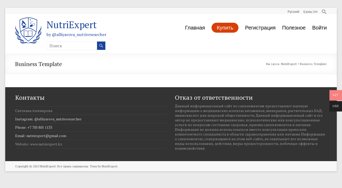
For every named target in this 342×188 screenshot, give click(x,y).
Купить (225, 27)
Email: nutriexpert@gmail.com (40, 135)
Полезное (294, 27)
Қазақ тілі (310, 11)
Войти (319, 27)
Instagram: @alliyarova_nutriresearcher (48, 118)
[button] (322, 10)
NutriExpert (72, 25)
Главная (195, 27)
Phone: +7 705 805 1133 (33, 127)
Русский (293, 11)
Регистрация (260, 27)
